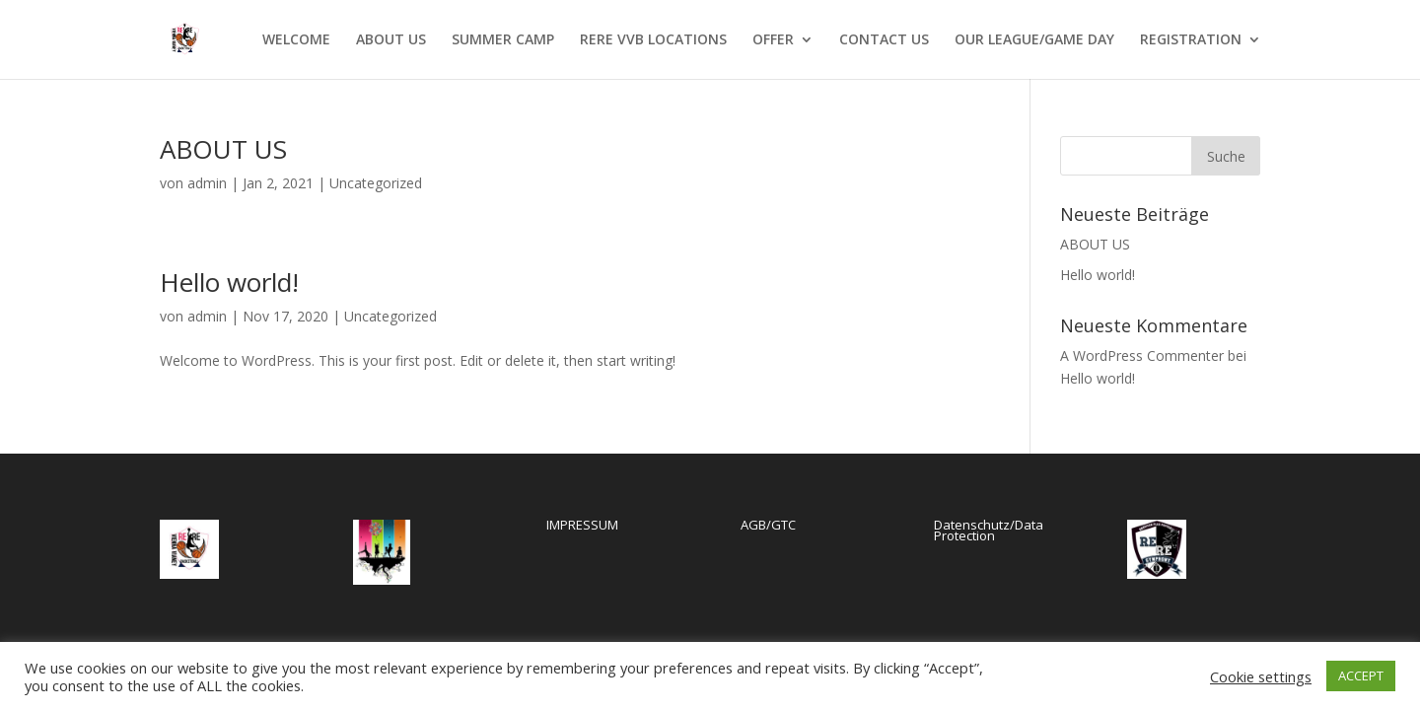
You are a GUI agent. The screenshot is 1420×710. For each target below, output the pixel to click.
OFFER (773, 40)
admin (207, 183)
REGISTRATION (1191, 40)
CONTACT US (884, 40)
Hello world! (229, 282)
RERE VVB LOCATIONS (653, 40)
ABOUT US (391, 40)
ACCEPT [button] (1361, 675)
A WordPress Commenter (1142, 355)
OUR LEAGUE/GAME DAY (1034, 40)
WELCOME (296, 40)
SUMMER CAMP (503, 40)
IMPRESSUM (582, 524)
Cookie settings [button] (1261, 676)
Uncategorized (375, 183)
